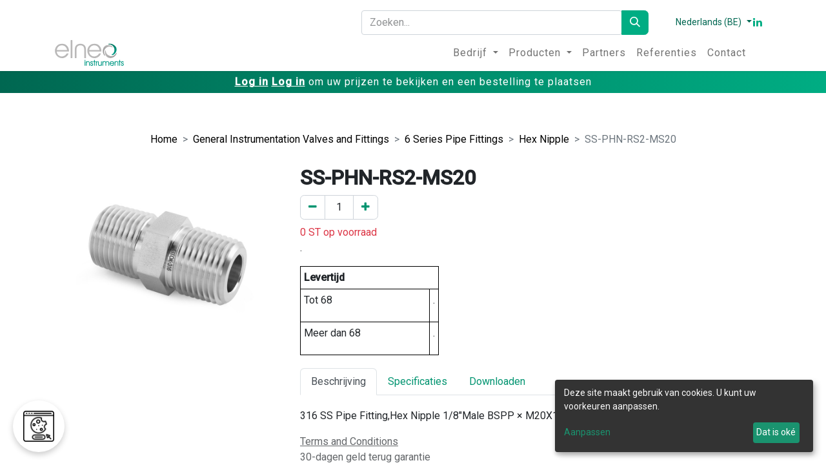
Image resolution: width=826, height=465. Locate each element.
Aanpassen (587, 432)
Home (163, 139)
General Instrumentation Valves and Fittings (291, 139)
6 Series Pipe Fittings (454, 139)
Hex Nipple (544, 139)
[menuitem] (475, 53)
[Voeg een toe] (365, 207)
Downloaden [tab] (497, 381)
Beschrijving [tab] (338, 381)
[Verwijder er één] (312, 207)
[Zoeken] (635, 22)
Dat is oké (776, 432)
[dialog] (684, 416)
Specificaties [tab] (417, 381)
